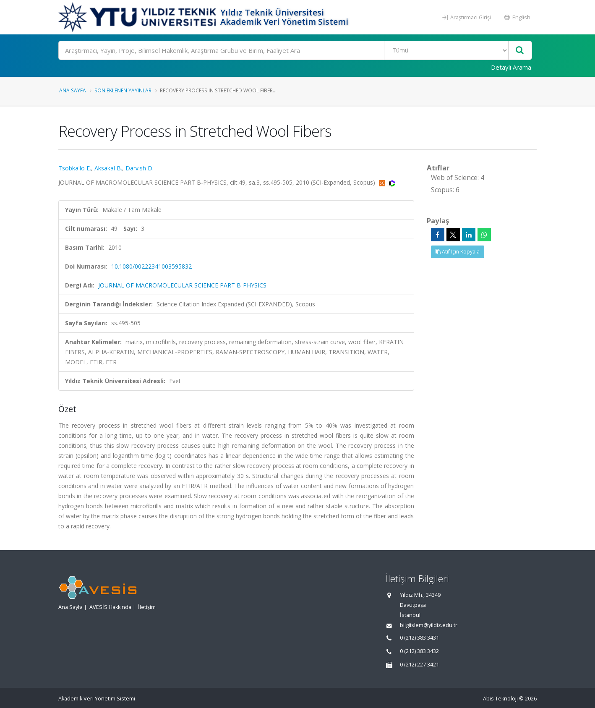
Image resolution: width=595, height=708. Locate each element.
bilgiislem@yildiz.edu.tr (428, 625)
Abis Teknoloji (500, 698)
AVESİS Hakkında (110, 607)
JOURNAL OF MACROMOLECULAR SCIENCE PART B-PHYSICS (182, 285)
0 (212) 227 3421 (419, 664)
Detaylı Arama (511, 67)
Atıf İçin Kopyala (458, 251)
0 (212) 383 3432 (419, 651)
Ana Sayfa (72, 90)
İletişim (147, 607)
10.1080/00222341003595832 (151, 266)
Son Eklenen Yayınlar (122, 90)
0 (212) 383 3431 (419, 637)
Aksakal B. (108, 168)
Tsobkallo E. (74, 168)
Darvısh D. (139, 168)
